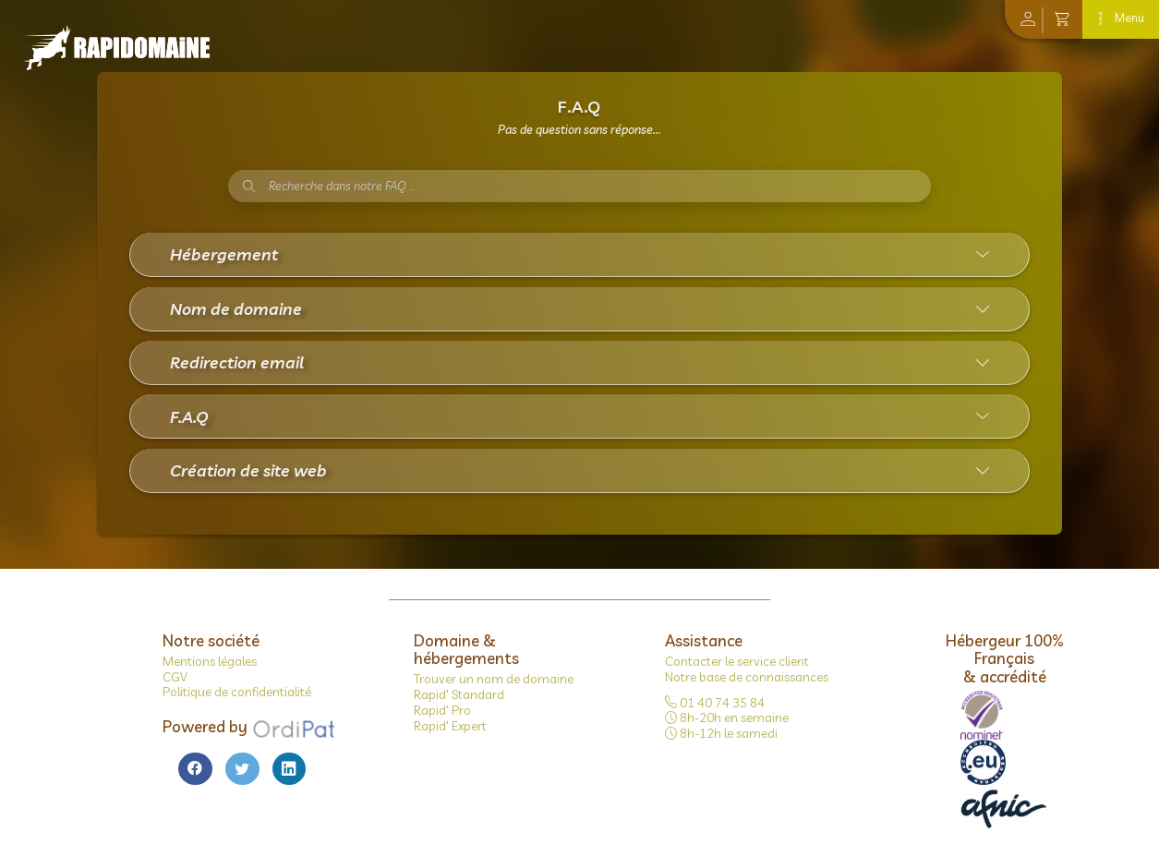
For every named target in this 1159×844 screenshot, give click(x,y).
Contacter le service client (737, 661)
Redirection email (237, 362)
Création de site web (248, 470)
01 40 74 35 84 (715, 702)
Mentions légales (210, 661)
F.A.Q (189, 416)
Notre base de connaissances (746, 676)
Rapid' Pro (442, 710)
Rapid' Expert (450, 725)
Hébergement (224, 254)
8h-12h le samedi (721, 733)
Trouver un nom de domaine (493, 678)
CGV (175, 676)
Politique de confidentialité (237, 691)
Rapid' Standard (459, 694)
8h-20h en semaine (727, 717)
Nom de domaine (236, 308)
